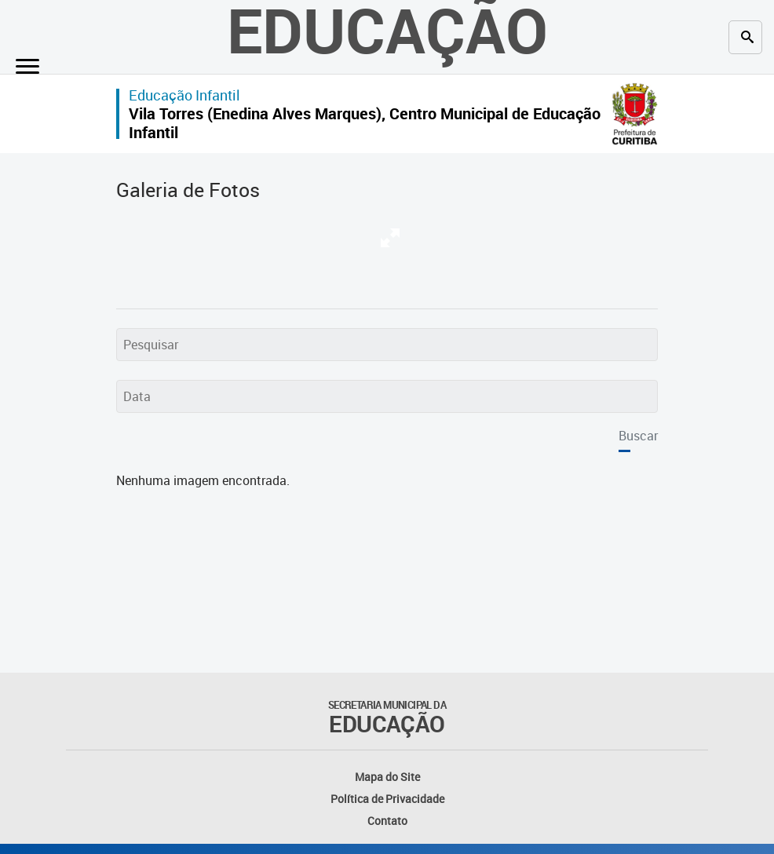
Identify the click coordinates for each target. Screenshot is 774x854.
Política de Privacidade (387, 798)
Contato (387, 820)
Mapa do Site (387, 776)
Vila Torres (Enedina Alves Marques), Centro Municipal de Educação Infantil (365, 123)
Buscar (638, 435)
